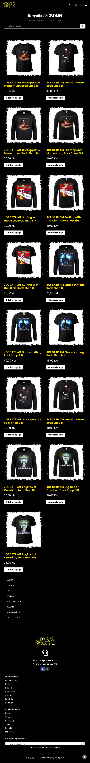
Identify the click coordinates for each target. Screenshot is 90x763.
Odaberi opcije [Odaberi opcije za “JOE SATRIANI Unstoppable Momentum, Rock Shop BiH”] (13, 98)
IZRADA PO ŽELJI (13, 612)
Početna (31, 20)
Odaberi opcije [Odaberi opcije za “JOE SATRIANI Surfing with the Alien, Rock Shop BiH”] (13, 232)
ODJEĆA (11, 596)
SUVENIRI (12, 607)
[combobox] (45, 743)
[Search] (82, 26)
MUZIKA (40, 20)
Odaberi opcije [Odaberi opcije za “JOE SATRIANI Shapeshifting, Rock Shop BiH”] (55, 300)
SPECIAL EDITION (13, 617)
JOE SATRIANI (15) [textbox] (44, 744)
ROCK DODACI (14, 601)
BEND (47, 20)
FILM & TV (10, 585)
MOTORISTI (11, 590)
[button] (70, 5)
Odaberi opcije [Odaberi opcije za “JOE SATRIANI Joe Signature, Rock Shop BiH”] (55, 98)
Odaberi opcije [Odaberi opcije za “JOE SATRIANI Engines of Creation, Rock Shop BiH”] (13, 502)
